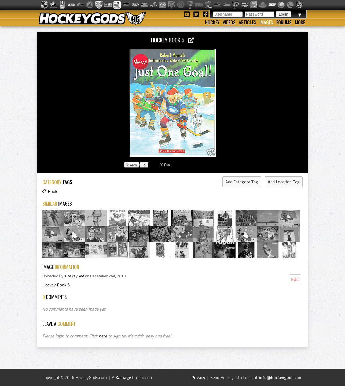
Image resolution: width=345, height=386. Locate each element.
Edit (295, 279)
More (300, 22)
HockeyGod (74, 276)
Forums (284, 22)
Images (266, 22)
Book (52, 191)
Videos (229, 22)
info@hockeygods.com (281, 377)
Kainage (123, 377)
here (103, 336)
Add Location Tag (284, 182)
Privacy (198, 377)
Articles (247, 22)
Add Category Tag (241, 182)
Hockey (212, 22)
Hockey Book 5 (172, 40)
